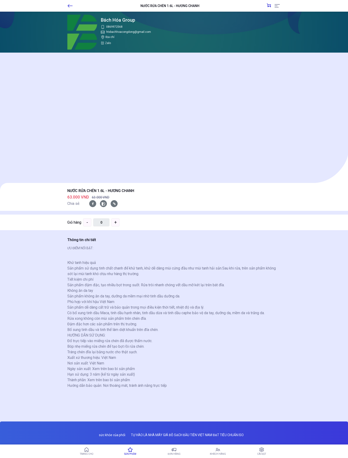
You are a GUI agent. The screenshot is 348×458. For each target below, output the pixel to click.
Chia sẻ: (73, 203)
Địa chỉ (110, 37)
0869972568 (114, 26)
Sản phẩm (130, 451)
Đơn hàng (174, 451)
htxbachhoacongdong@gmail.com (128, 32)
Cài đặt (261, 451)
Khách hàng (218, 451)
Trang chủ (86, 451)
